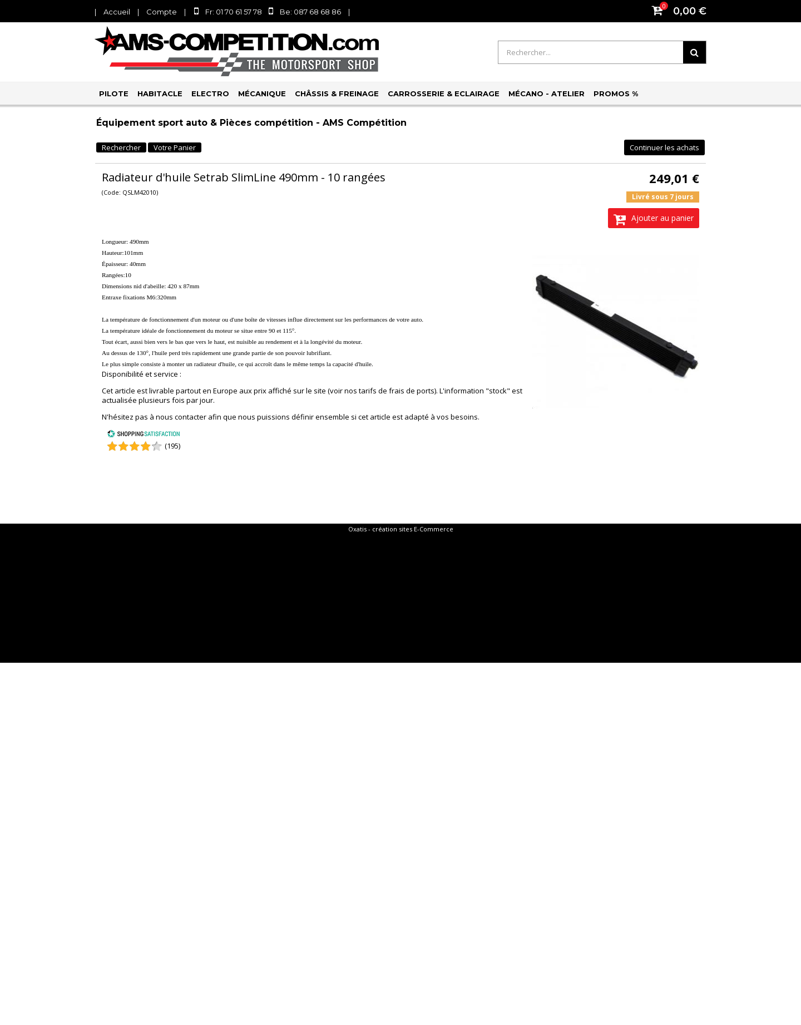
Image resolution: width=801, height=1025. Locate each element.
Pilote (113, 93)
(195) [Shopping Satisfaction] (172, 446)
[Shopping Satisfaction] (143, 435)
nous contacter (181, 417)
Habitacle (159, 93)
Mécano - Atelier (546, 93)
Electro (210, 93)
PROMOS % (616, 93)
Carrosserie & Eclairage (444, 93)
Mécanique (262, 93)
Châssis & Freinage (337, 93)
